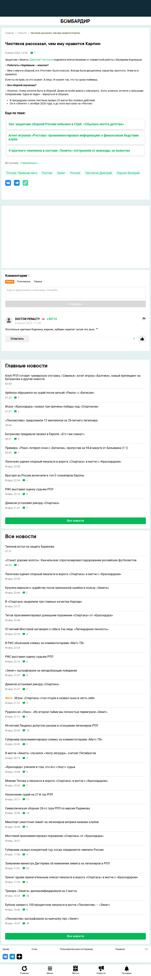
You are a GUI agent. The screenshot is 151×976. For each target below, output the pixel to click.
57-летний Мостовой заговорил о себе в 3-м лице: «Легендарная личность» (57, 629)
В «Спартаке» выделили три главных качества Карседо (43, 601)
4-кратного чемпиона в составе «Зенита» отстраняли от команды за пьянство (69, 150)
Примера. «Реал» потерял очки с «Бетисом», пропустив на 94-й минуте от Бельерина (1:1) (66, 448)
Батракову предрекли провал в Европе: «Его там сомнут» (45, 434)
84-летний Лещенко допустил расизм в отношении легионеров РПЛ (51, 725)
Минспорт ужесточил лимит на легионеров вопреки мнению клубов (52, 822)
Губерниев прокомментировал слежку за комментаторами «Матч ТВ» (53, 739)
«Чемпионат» (29, 163)
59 (27, 868)
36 (27, 896)
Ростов (47, 173)
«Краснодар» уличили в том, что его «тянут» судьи (40, 767)
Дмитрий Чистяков (41, 59)
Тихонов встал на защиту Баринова (29, 546)
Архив (6, 949)
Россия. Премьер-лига (22, 173)
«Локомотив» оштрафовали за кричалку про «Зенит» (42, 918)
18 (27, 813)
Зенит (61, 173)
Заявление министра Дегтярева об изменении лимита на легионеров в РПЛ (57, 863)
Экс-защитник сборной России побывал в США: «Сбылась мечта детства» (66, 124)
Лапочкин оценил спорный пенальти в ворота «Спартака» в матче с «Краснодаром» (63, 461)
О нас (34, 949)
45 (27, 923)
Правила (120, 949)
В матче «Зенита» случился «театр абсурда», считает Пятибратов (50, 753)
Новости (22, 33)
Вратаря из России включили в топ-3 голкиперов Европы (44, 475)
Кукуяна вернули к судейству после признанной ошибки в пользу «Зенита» (57, 588)
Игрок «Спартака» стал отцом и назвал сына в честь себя (49, 698)
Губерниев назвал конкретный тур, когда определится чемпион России (54, 849)
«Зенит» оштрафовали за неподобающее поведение (41, 670)
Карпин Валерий (128, 173)
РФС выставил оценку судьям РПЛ (29, 489)
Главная (9, 33)
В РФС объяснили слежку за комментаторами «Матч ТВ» (44, 643)
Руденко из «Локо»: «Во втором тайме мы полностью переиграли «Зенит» (56, 712)
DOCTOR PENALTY (27, 319)
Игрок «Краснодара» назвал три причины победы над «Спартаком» (52, 406)
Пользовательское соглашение (76, 949)
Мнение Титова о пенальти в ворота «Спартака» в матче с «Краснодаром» (56, 781)
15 (27, 730)
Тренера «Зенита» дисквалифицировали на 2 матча (41, 891)
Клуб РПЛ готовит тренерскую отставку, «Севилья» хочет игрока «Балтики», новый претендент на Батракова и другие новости (73, 377)
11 (27, 799)
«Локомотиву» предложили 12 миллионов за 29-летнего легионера (51, 420)
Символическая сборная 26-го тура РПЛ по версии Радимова (47, 808)
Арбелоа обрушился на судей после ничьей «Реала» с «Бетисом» (49, 392)
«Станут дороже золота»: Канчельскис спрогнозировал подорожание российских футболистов (70, 560)
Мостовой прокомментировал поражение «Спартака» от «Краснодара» (54, 836)
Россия (75, 173)
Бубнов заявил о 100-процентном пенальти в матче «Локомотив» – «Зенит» (57, 905)
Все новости (75, 520)
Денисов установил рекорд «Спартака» (32, 503)
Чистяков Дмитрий (98, 173)
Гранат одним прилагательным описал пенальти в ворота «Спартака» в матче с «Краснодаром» (71, 877)
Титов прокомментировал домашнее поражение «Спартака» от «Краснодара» (59, 615)
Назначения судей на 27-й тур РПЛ (29, 794)
